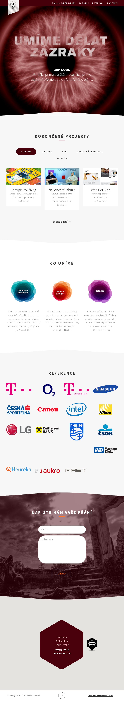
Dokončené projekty (63, 6)
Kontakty (112, 6)
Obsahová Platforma (90, 151)
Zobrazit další (60, 221)
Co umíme (84, 6)
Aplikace (46, 151)
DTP (64, 151)
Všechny (26, 151)
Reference (98, 6)
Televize (62, 158)
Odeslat (62, 573)
